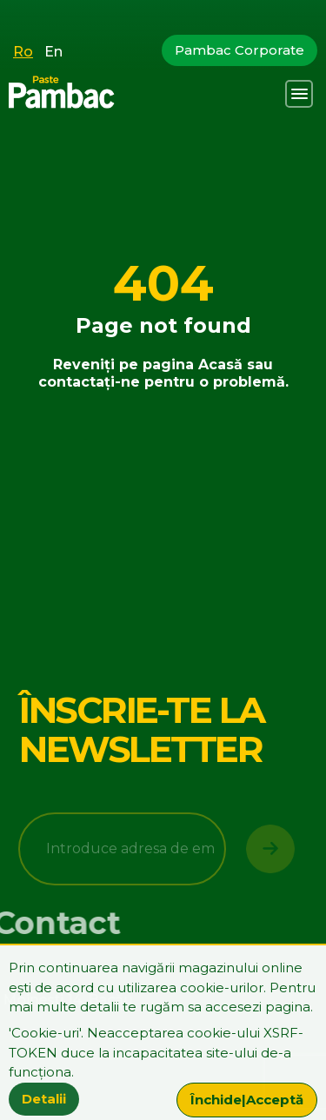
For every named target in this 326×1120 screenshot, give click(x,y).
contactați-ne (89, 382)
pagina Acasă (193, 364)
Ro (23, 51)
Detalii (44, 1098)
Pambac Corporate (239, 50)
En (53, 51)
